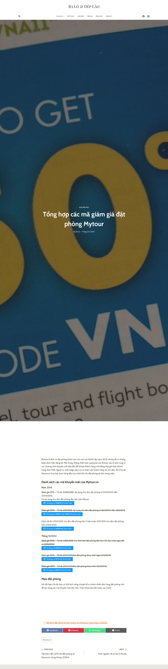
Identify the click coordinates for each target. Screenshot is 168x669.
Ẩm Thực (71, 16)
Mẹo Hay (99, 16)
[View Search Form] (19, 16)
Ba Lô (78, 232)
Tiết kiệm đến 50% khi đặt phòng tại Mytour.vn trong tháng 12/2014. (77, 622)
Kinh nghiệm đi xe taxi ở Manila (106, 651)
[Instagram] (148, 16)
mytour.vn (47, 640)
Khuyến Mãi (84, 207)
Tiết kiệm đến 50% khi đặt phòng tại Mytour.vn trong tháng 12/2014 (61, 653)
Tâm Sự (90, 16)
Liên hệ (108, 16)
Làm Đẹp (80, 16)
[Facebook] (143, 16)
